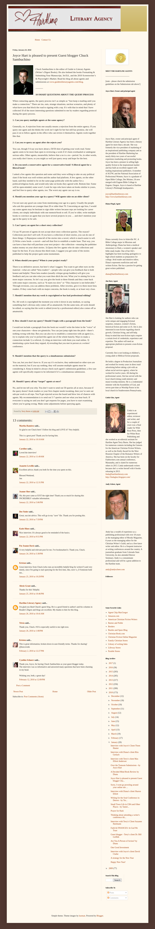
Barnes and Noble (115, 623)
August (114, 713)
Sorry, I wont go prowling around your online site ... (124, 786)
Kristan (22, 563)
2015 (111, 672)
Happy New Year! (118, 862)
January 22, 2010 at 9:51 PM (31, 537)
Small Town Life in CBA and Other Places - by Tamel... (125, 805)
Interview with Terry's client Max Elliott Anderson (124, 760)
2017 (111, 663)
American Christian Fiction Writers (122, 619)
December (115, 696)
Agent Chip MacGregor (118, 612)
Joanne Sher (24, 492)
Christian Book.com (116, 634)
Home (37, 40)
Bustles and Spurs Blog (117, 630)
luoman (82, 916)
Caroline (23, 449)
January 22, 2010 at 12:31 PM (31, 482)
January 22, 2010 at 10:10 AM (31, 439)
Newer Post (18, 691)
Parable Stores (114, 651)
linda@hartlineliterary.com (117, 474)
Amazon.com (113, 616)
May (113, 725)
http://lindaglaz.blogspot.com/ (118, 477)
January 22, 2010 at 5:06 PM (31, 502)
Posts (110, 893)
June (113, 721)
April (113, 730)
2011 (111, 688)
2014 (111, 676)
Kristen (22, 640)
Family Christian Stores (118, 640)
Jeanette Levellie (26, 466)
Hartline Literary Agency (30, 603)
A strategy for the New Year (122, 858)
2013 (111, 680)
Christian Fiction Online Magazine (122, 637)
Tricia (22, 623)
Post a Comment (23, 685)
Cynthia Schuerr (26, 660)
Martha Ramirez (26, 426)
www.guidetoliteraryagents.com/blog (66, 82)
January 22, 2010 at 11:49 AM (31, 456)
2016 (111, 667)
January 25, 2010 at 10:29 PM (31, 576)
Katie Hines (24, 529)
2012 (111, 684)
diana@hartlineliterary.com (117, 274)
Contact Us (46, 40)
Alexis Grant (25, 586)
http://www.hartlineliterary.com (119, 197)
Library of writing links (118, 644)
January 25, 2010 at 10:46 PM (31, 594)
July (113, 717)
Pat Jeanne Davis (27, 546)
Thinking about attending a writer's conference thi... (125, 816)
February (115, 738)
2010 (111, 692)
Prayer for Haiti (117, 811)
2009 (111, 868)
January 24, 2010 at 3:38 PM (31, 554)
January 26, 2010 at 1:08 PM (31, 631)
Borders (111, 626)
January (114, 742)
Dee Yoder (23, 512)
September (115, 709)
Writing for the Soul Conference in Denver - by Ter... (125, 799)
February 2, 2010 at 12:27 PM (31, 651)
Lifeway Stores (114, 648)
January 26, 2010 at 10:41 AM (31, 614)
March (114, 734)
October (114, 704)
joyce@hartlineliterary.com (117, 194)
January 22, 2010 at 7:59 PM (31, 519)
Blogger (100, 916)
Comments (113, 898)
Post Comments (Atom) (34, 696)
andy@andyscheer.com (115, 569)
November (115, 700)
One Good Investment (120, 847)
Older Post (91, 691)
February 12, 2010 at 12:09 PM (32, 679)
